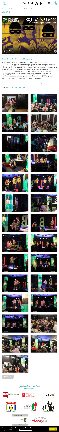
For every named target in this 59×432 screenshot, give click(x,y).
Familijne (14, 9)
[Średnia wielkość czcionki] (32, 3)
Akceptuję (53, 429)
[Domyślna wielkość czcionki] (28, 3)
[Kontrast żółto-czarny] (24, 3)
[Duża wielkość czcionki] (36, 3)
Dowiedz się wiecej (25, 430)
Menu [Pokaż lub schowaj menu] (4, 3)
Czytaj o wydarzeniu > (49, 84)
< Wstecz (7, 377)
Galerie (8, 9)
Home (4, 9)
